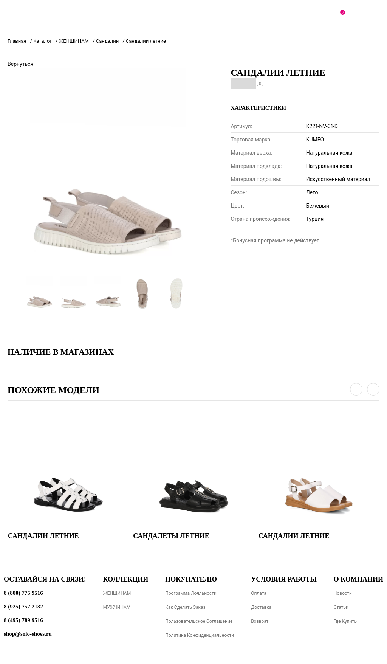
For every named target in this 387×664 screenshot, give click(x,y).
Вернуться (20, 64)
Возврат (259, 621)
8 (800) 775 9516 (23, 593)
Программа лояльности (191, 593)
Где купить (345, 621)
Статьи (341, 607)
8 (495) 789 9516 (23, 620)
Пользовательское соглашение (198, 621)
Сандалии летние (43, 536)
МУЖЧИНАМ (117, 607)
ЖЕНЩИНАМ (117, 593)
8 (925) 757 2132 (23, 606)
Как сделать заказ (185, 607)
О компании (358, 579)
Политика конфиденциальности (199, 635)
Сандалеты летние (171, 536)
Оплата (258, 593)
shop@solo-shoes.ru (28, 634)
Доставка (261, 607)
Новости (343, 593)
